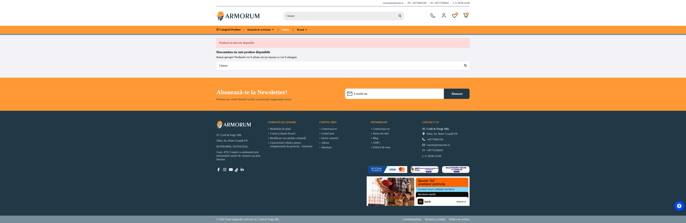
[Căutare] (400, 16)
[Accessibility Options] (679, 206)
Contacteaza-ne (381, 128)
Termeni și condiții (435, 219)
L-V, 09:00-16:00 (461, 3)
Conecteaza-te (329, 128)
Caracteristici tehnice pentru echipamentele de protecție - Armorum (291, 144)
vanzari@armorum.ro (393, 3)
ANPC (376, 142)
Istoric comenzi (329, 138)
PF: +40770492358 (417, 3)
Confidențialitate (412, 219)
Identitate (326, 147)
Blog (375, 138)
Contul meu (327, 133)
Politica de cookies (459, 219)
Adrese (325, 142)
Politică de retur (381, 147)
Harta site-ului (381, 133)
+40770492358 (435, 139)
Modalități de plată (280, 128)
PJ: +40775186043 (439, 3)
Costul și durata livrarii (282, 133)
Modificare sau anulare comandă (288, 138)
